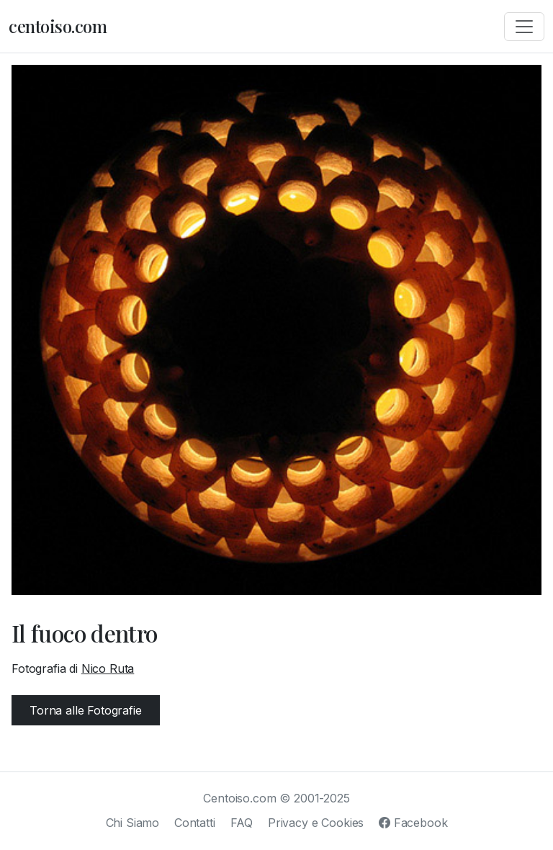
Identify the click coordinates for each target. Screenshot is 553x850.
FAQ (241, 822)
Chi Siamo (133, 822)
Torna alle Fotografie (86, 710)
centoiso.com (58, 25)
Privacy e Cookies (316, 822)
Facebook (413, 822)
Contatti (194, 822)
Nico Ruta (108, 668)
